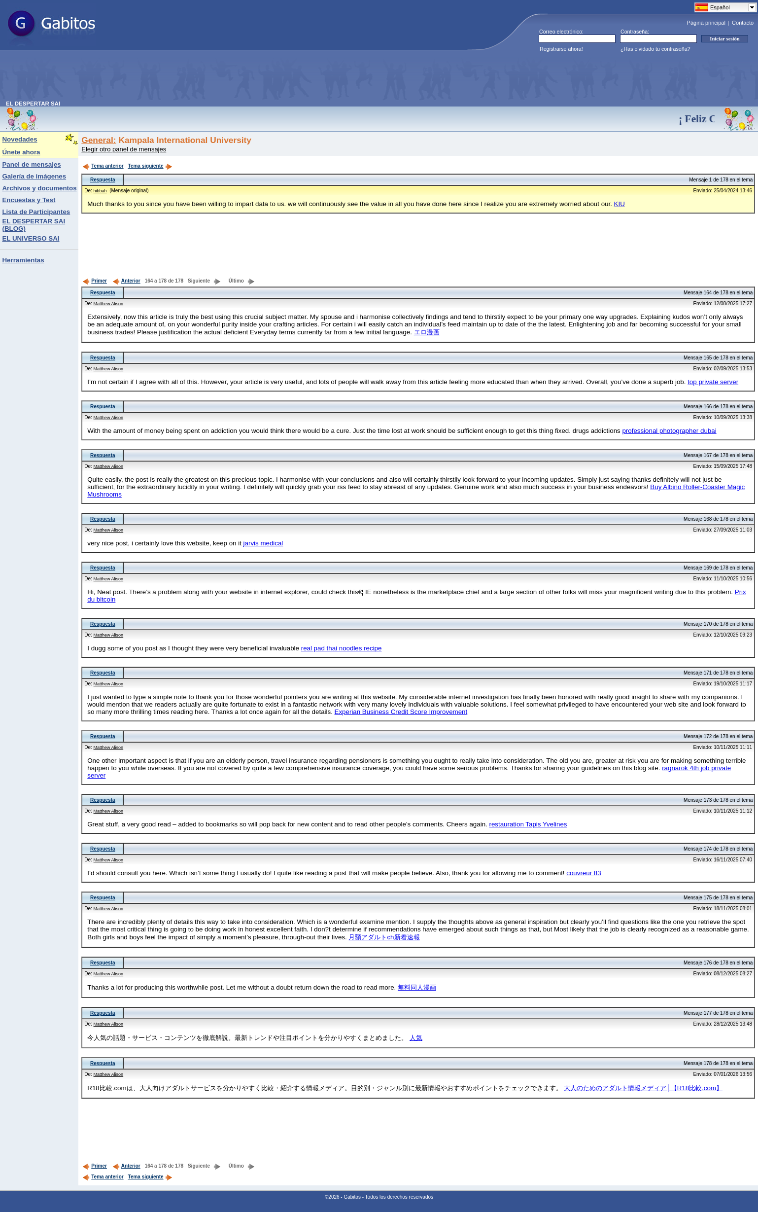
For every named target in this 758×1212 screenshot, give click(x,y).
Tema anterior (102, 166)
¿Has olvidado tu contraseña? (655, 49)
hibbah (100, 190)
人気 (416, 1037)
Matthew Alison (109, 303)
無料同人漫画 (417, 987)
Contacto (743, 23)
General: (98, 140)
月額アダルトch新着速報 (383, 937)
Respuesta (102, 179)
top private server (713, 382)
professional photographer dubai (669, 430)
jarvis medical (263, 543)
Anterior (126, 281)
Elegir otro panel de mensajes (123, 149)
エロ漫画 (427, 332)
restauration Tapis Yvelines (528, 824)
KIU (619, 204)
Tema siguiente (150, 166)
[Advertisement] (185, 78)
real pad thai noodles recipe (341, 648)
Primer (94, 281)
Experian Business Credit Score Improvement (401, 711)
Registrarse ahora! (561, 49)
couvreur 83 (583, 873)
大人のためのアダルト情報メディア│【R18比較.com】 (643, 1088)
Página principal (706, 23)
